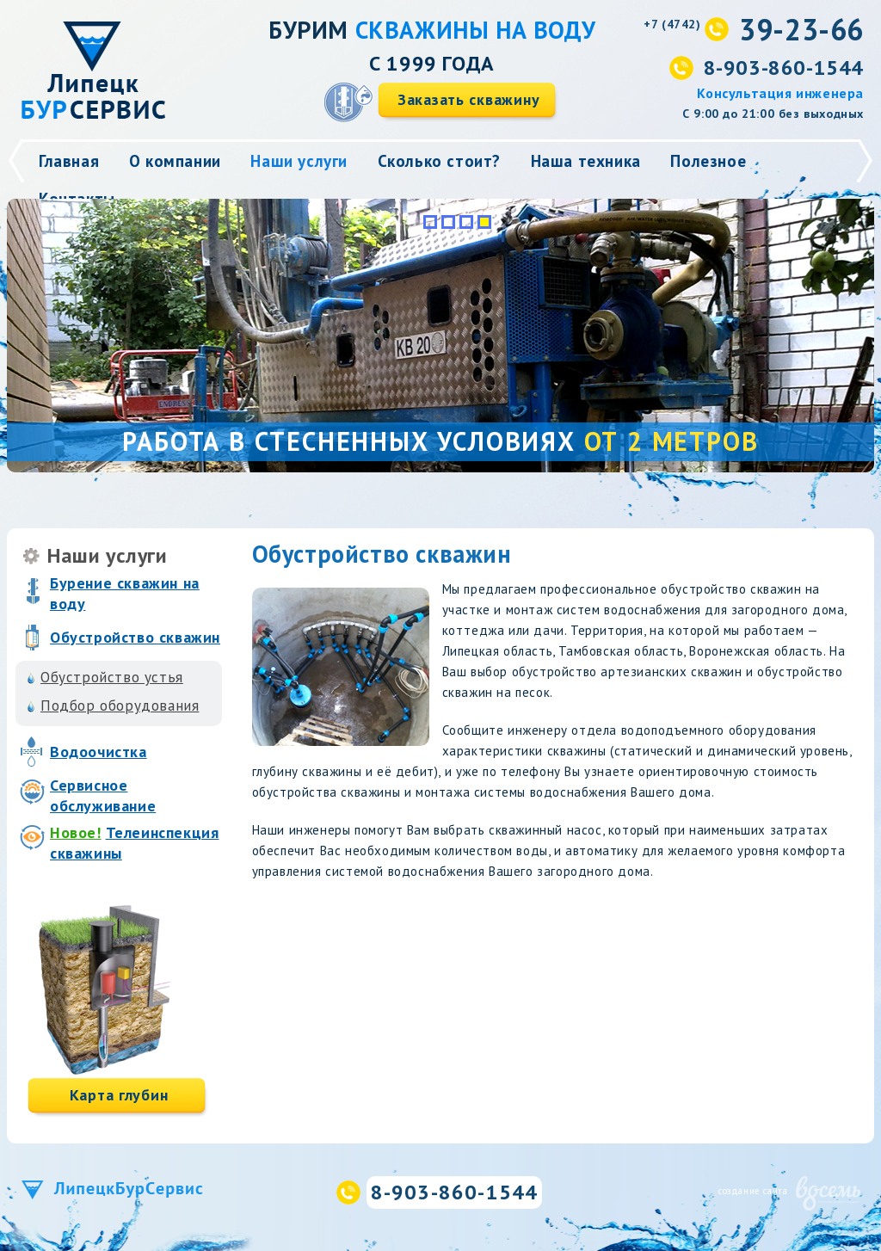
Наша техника (586, 161)
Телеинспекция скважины (134, 843)
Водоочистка (98, 751)
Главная (69, 161)
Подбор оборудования (119, 705)
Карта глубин (119, 1095)
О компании (175, 161)
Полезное (708, 161)
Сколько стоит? (439, 161)
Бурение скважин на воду (125, 593)
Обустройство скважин (135, 637)
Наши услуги (299, 161)
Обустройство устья (111, 677)
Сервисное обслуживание (103, 795)
